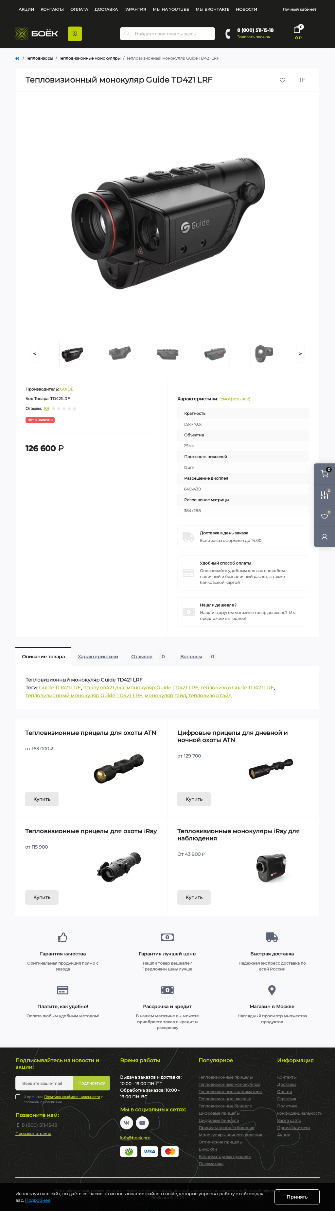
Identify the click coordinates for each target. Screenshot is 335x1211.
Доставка (106, 9)
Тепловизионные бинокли (225, 1106)
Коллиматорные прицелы (225, 1156)
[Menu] (75, 34)
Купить (41, 799)
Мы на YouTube (171, 9)
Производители (293, 1127)
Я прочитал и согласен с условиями (63, 1099)
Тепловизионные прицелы (226, 1077)
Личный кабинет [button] (299, 9)
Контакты (52, 9)
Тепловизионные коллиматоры (230, 1091)
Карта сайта (289, 1120)
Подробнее (37, 1200)
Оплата (79, 9)
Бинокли (208, 1149)
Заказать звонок (253, 36)
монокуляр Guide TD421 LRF (162, 687)
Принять (297, 1197)
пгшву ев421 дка (103, 687)
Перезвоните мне (33, 1133)
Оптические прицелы (220, 1142)
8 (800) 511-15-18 (255, 30)
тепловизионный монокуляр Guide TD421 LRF (84, 695)
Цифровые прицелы (219, 1113)
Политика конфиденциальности (72, 1097)
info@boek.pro (135, 1137)
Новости (246, 9)
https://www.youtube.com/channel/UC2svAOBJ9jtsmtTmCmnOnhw (142, 1122)
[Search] (127, 33)
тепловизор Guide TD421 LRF (237, 687)
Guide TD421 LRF (60, 687)
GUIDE (66, 389)
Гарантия (135, 9)
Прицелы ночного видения (226, 1127)
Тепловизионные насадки (225, 1098)
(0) (46, 408)
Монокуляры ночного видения (230, 1134)
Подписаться (91, 1083)
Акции (26, 9)
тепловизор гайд (210, 695)
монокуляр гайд (165, 695)
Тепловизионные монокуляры (89, 58)
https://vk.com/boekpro (127, 1122)
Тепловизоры (39, 58)
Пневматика (211, 1163)
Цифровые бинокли (219, 1120)
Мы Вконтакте (212, 9)
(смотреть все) (234, 398)
